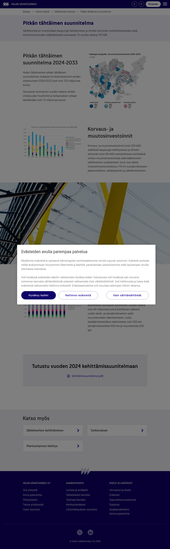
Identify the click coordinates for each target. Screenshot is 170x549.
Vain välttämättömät (127, 295)
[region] (86, 274)
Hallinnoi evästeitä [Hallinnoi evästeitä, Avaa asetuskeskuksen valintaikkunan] (78, 295)
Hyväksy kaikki (38, 295)
